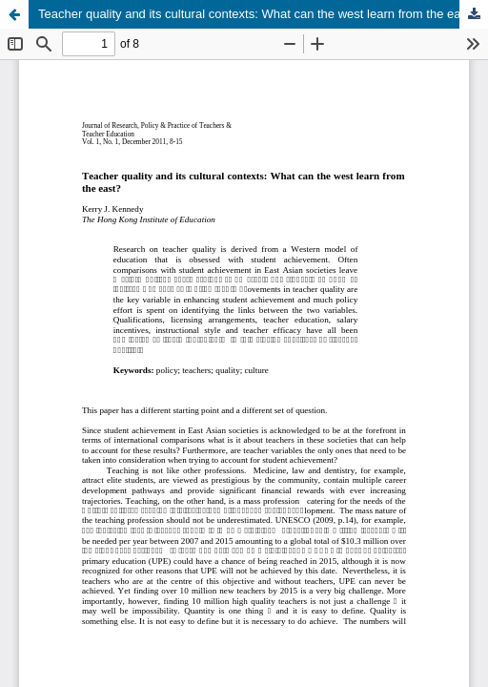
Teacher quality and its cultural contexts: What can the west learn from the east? (258, 14)
